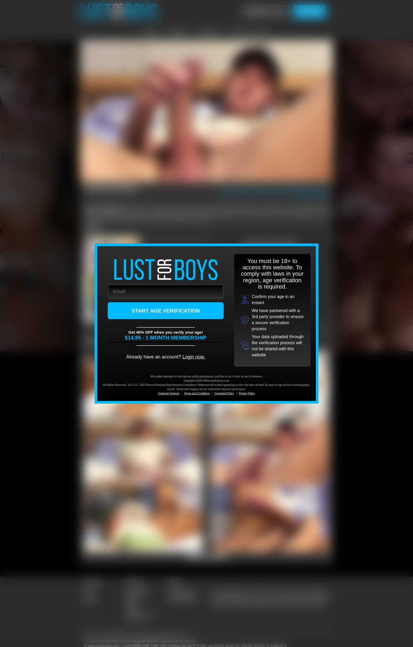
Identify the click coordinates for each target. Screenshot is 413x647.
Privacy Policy (247, 393)
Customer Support (168, 393)
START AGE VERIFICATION (166, 311)
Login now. (193, 357)
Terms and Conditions (197, 393)
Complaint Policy (224, 393)
